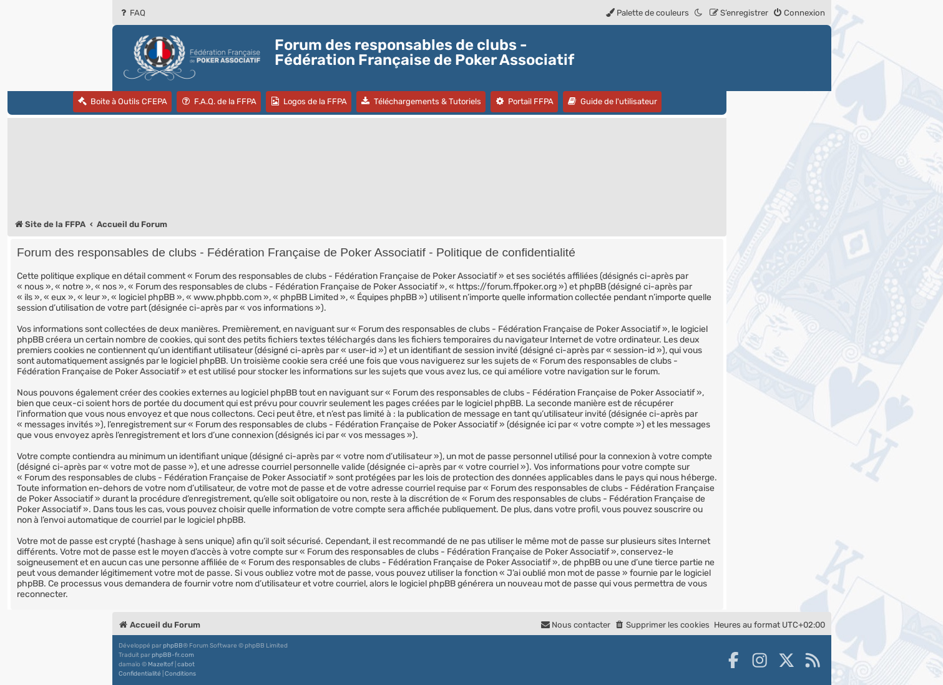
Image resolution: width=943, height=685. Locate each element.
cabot (186, 664)
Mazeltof (160, 664)
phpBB (173, 645)
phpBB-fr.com (173, 655)
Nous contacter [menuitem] (575, 624)
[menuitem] (132, 13)
